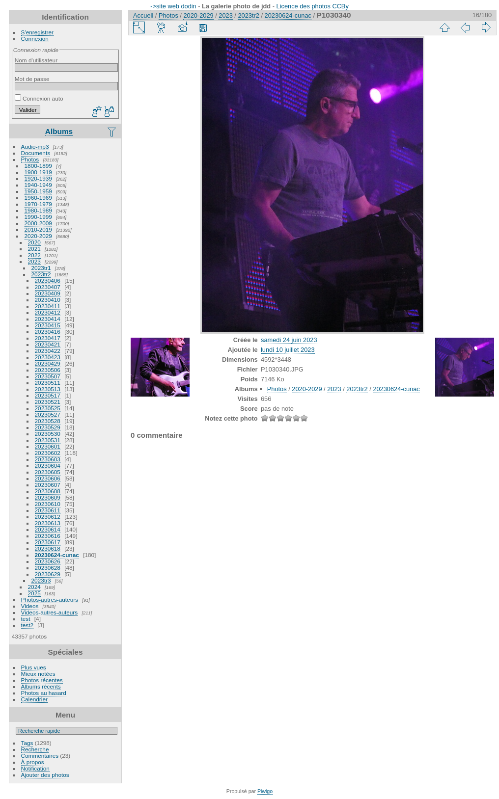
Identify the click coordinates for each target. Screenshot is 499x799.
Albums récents (41, 686)
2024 (34, 587)
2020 (34, 242)
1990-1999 (38, 216)
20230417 (47, 338)
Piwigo (265, 791)
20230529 (47, 427)
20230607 (47, 484)
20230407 (47, 287)
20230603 (47, 459)
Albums (59, 131)
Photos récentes (42, 680)
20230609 (47, 497)
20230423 (47, 357)
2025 (34, 593)
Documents (36, 153)
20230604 (47, 465)
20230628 (47, 567)
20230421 (47, 344)
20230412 (47, 312)
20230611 (47, 510)
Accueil (143, 15)
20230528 (47, 421)
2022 (34, 255)
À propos (32, 762)
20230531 (47, 440)
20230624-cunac (57, 555)
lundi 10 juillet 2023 (288, 349)
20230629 (47, 574)
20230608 (47, 491)
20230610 (47, 504)
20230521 (47, 402)
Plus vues (33, 667)
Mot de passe (32, 79)
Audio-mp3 (35, 146)
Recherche (35, 749)
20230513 (47, 389)
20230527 (47, 414)
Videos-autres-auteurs (49, 612)
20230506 (47, 370)
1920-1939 (38, 178)
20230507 (47, 376)
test (25, 618)
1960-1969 (38, 197)
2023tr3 (41, 580)
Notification (35, 768)
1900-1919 (38, 172)
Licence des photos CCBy (313, 6)
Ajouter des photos (45, 775)
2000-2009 (38, 223)
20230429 (47, 363)
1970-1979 (38, 204)
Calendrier (34, 699)
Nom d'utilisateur (36, 60)
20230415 (47, 325)
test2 (27, 625)
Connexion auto (39, 98)
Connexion (35, 38)
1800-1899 (38, 165)
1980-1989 (38, 210)
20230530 (47, 433)
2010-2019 (38, 229)
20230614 (47, 529)
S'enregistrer (37, 32)
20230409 (47, 293)
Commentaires (40, 755)
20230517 (47, 395)
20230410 (47, 299)
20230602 (47, 453)
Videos (30, 606)
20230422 (47, 350)
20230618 (47, 548)
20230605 (47, 472)
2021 (34, 248)
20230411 (47, 306)
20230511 (47, 382)
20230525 (47, 408)
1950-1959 (38, 191)
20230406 (47, 280)
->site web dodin (173, 6)
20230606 (47, 478)
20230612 (47, 516)
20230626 (47, 561)
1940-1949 (38, 185)
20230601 (47, 446)
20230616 (47, 536)
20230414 (47, 319)
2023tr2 (41, 274)
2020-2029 (38, 236)
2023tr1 (41, 268)
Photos (30, 159)
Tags (27, 743)
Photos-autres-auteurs (49, 599)
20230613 (47, 523)
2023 (34, 261)
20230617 (47, 542)
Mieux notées (38, 673)
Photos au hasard (43, 693)
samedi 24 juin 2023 (289, 340)
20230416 (47, 331)
